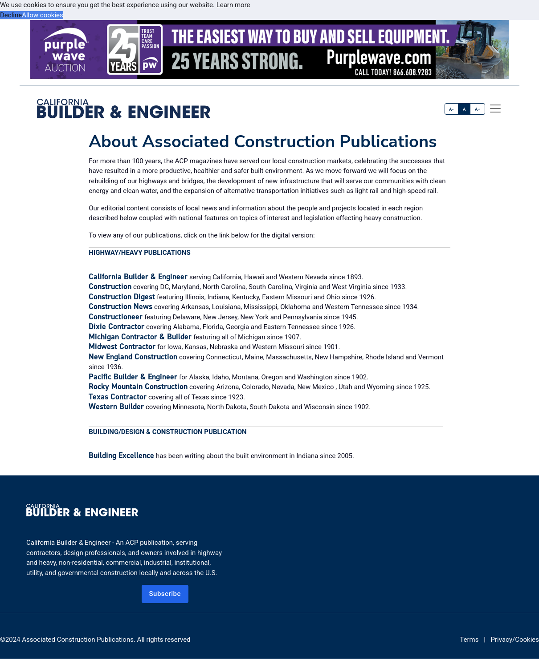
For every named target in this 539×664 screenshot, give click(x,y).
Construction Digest (122, 296)
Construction (110, 286)
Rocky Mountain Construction (138, 386)
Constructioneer (116, 316)
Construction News (120, 306)
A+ (478, 109)
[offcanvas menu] (495, 108)
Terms (469, 640)
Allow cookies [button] (42, 15)
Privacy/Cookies (515, 640)
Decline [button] (11, 15)
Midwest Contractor (122, 346)
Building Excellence (121, 455)
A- (451, 109)
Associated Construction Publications (78, 640)
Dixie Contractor (116, 326)
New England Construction (133, 356)
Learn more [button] (233, 5)
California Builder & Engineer (138, 276)
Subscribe (165, 594)
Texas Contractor (118, 396)
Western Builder (116, 406)
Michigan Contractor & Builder (140, 336)
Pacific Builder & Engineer (133, 376)
